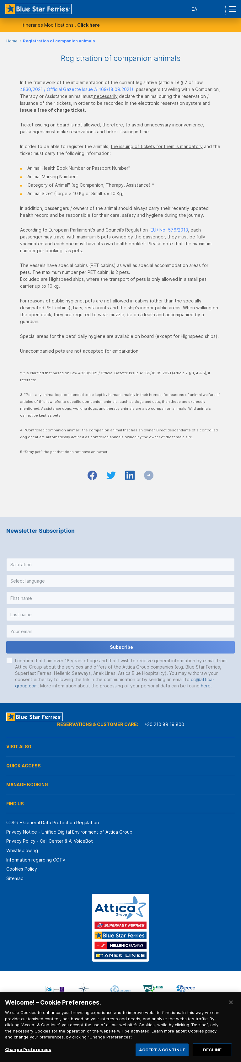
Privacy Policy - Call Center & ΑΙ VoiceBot (49, 841)
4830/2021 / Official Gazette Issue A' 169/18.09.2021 (75, 89)
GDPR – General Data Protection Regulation (52, 822)
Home (12, 41)
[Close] (231, 1010)
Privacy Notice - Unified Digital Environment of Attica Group (69, 832)
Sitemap (15, 878)
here (206, 685)
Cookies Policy (21, 869)
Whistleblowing (22, 850)
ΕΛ (194, 9)
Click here (88, 25)
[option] (55, 989)
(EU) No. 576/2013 (168, 229)
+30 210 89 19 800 (164, 724)
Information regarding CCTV (35, 859)
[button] (120, 564)
